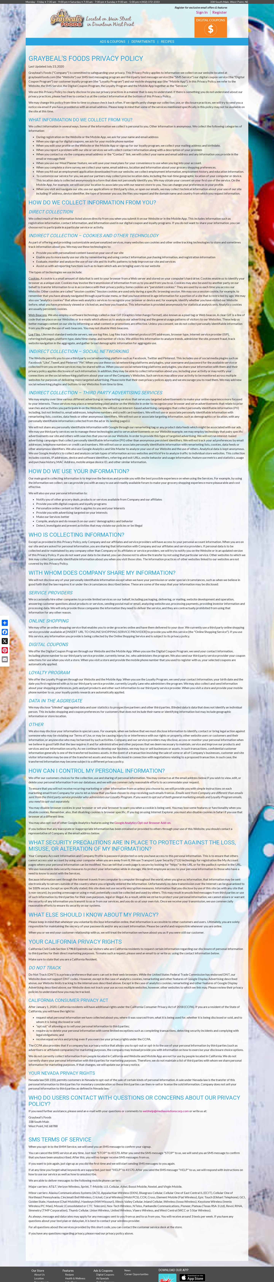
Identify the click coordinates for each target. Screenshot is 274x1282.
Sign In (202, 12)
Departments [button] (143, 42)
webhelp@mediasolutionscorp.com (166, 1111)
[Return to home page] (92, 17)
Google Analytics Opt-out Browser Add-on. (142, 822)
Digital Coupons (105, 1274)
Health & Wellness (75, 1278)
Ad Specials (102, 1278)
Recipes (167, 42)
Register (219, 12)
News (127, 1270)
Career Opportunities (136, 1274)
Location (39, 1278)
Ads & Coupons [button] (112, 42)
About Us (39, 1274)
